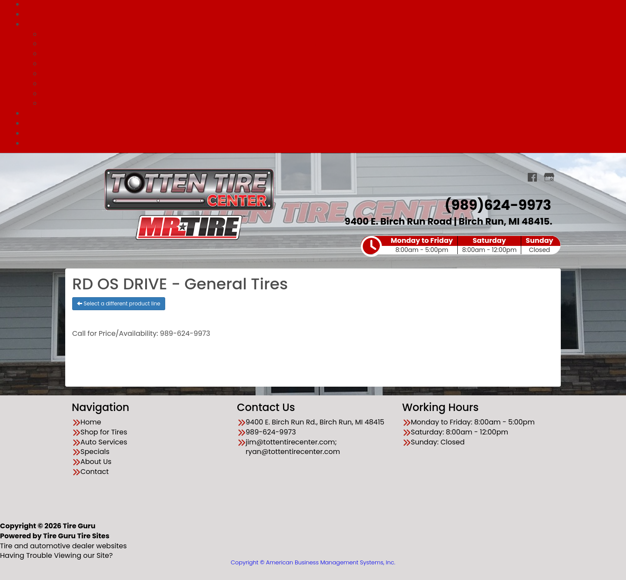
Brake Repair (330, 54)
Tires (331, 64)
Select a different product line (118, 303)
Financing (322, 123)
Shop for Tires (321, 14)
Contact (321, 143)
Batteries (330, 103)
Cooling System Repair (330, 94)
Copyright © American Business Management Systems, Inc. (313, 562)
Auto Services (321, 24)
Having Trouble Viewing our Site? (56, 555)
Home (90, 422)
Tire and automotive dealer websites (63, 541)
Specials (321, 113)
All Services (330, 34)
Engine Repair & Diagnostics (330, 84)
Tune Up (330, 74)
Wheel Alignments (330, 44)
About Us (321, 133)
